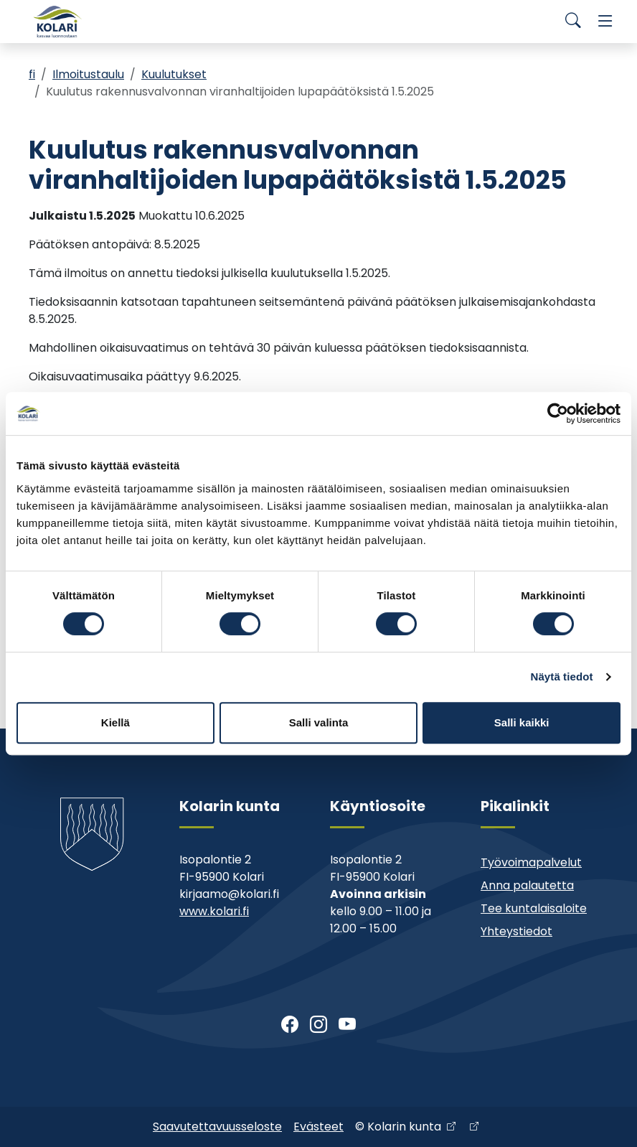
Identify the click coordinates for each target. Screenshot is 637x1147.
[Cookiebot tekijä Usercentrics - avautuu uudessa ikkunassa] (558, 413)
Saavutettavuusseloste (217, 1126)
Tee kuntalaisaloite (534, 908)
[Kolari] (57, 21)
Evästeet (318, 1126)
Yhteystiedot (516, 931)
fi (32, 74)
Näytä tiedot (562, 676)
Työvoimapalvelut (531, 862)
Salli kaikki (521, 722)
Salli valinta (319, 722)
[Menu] (605, 21)
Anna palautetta (527, 885)
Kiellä (115, 722)
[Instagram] (318, 1025)
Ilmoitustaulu (88, 74)
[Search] (573, 21)
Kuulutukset (174, 74)
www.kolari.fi (214, 911)
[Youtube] (347, 1025)
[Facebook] (289, 1025)
